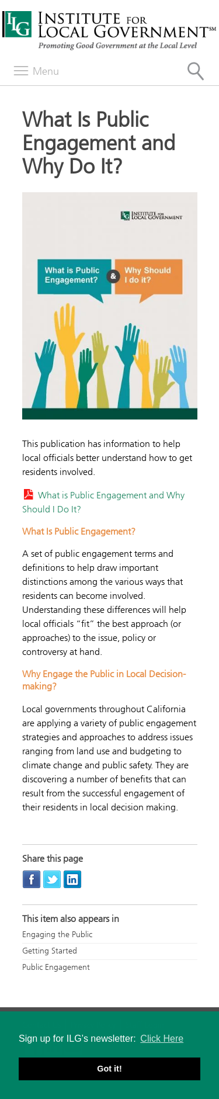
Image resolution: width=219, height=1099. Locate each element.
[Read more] (109, 307)
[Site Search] (195, 71)
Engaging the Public (57, 934)
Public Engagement (56, 967)
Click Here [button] (161, 1038)
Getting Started (49, 951)
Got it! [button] (109, 1068)
